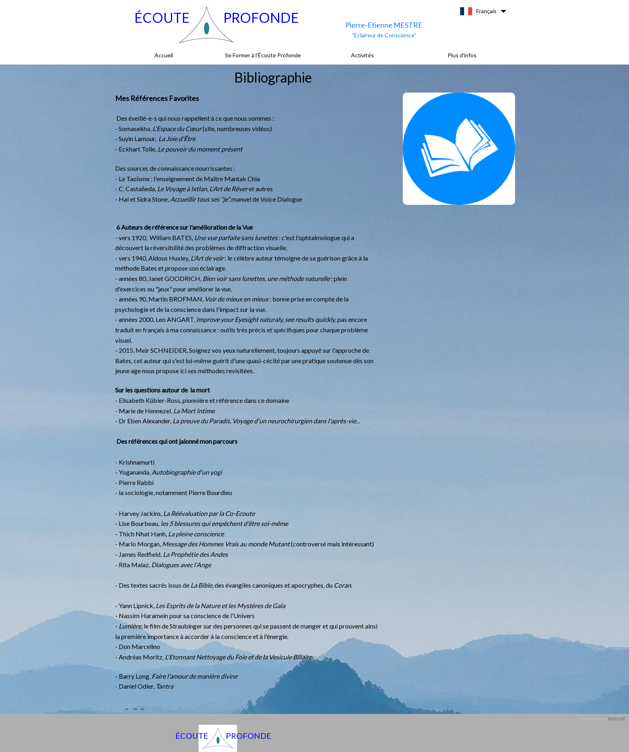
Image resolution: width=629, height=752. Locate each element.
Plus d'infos (462, 55)
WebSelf (616, 719)
